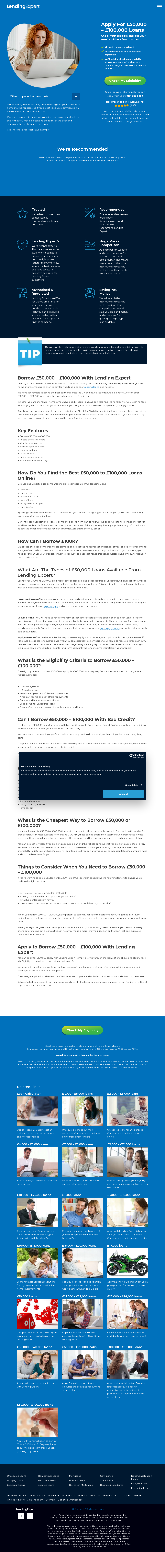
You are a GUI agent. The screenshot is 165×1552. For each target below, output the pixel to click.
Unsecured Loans (16, 1476)
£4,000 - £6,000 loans (33, 1144)
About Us (95, 1495)
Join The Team (35, 1500)
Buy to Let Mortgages (81, 1485)
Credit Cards (106, 1480)
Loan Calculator (29, 1094)
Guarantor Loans (16, 1485)
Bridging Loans (15, 1480)
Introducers (125, 1495)
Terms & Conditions (17, 1495)
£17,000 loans (117, 1246)
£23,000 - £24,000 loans (124, 1296)
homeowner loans (109, 628)
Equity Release (139, 1484)
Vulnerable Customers (60, 1495)
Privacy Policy (37, 1495)
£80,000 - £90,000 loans (124, 1347)
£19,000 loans (27, 1296)
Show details (131, 785)
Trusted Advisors (16, 1500)
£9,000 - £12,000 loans (123, 1144)
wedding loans (91, 387)
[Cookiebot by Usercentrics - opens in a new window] (131, 756)
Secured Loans (46, 1485)
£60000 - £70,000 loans (79, 1347)
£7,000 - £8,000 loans (78, 1144)
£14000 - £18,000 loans (33, 1246)
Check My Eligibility (125, 81)
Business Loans (77, 1480)
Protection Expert (140, 1488)
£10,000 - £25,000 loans (34, 1195)
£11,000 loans (71, 1195)
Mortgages (75, 1476)
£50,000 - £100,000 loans (35, 1405)
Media (137, 1495)
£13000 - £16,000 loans (123, 1195)
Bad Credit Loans (47, 1480)
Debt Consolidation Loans (141, 1478)
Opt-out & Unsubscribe (70, 1500)
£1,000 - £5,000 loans (77, 1094)
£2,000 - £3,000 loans (123, 1094)
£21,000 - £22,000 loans (79, 1296)
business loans (50, 606)
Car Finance (106, 1476)
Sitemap (50, 1500)
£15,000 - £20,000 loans (79, 1246)
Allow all (123, 794)
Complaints (80, 1495)
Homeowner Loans (48, 1476)
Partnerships (109, 1495)
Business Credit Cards (111, 1485)
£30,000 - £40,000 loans (34, 1347)
